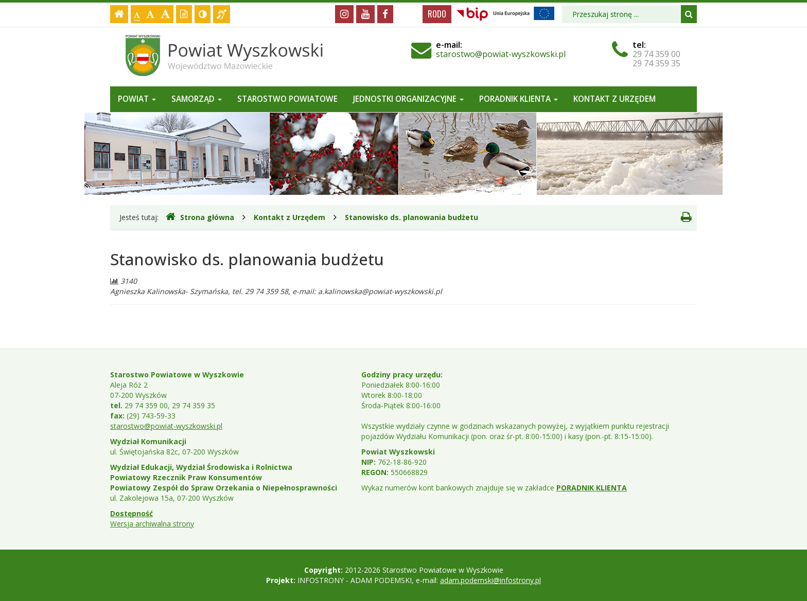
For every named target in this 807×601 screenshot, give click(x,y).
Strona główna (200, 217)
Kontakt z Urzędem (614, 99)
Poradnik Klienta (518, 99)
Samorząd (196, 99)
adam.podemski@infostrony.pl (490, 580)
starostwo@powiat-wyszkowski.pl (501, 54)
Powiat (137, 99)
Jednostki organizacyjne (408, 99)
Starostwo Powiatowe (287, 99)
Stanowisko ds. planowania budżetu (411, 217)
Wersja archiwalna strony (152, 524)
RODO (437, 14)
